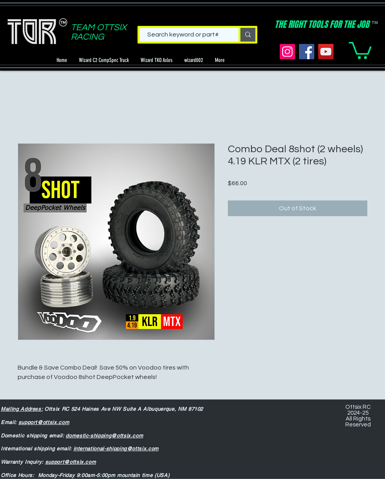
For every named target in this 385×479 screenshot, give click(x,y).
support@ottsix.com (44, 422)
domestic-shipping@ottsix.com (104, 436)
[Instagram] (287, 51)
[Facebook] (306, 51)
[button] (360, 49)
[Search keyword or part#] (183, 34)
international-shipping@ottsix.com (116, 449)
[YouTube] (326, 51)
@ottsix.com (80, 462)
